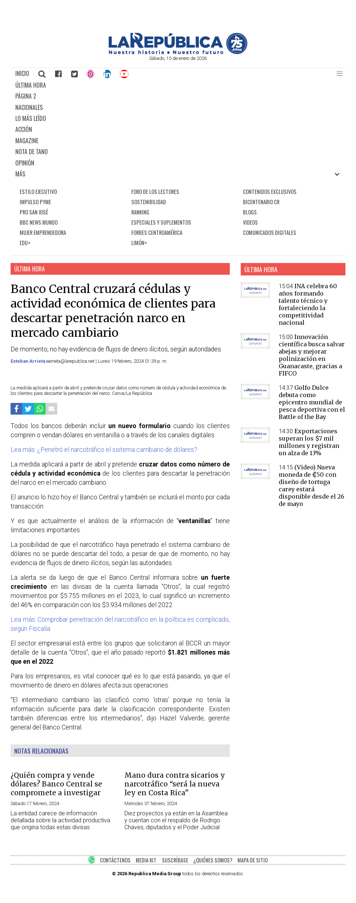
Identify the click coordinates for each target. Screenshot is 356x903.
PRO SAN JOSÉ (34, 212)
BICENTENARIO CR (261, 202)
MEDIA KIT (146, 860)
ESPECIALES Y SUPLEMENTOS (161, 222)
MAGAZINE (26, 140)
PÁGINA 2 (25, 96)
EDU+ (25, 243)
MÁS (20, 173)
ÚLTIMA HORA (30, 85)
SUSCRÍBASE (175, 860)
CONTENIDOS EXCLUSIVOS (270, 191)
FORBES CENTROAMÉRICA (156, 232)
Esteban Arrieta (28, 361)
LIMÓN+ (139, 243)
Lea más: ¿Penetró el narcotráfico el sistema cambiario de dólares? (104, 449)
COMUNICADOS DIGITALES (269, 232)
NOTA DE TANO (31, 151)
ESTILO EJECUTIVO (38, 191)
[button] (339, 74)
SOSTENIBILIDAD (148, 202)
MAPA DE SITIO (252, 860)
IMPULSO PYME (35, 202)
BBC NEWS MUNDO (39, 222)
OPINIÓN (24, 163)
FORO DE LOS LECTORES (155, 191)
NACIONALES (29, 107)
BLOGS (250, 212)
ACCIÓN (23, 129)
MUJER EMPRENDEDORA (43, 232)
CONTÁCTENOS (115, 860)
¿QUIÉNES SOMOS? (212, 860)
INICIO (22, 73)
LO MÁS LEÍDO (30, 118)
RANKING (140, 212)
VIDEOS (250, 222)
